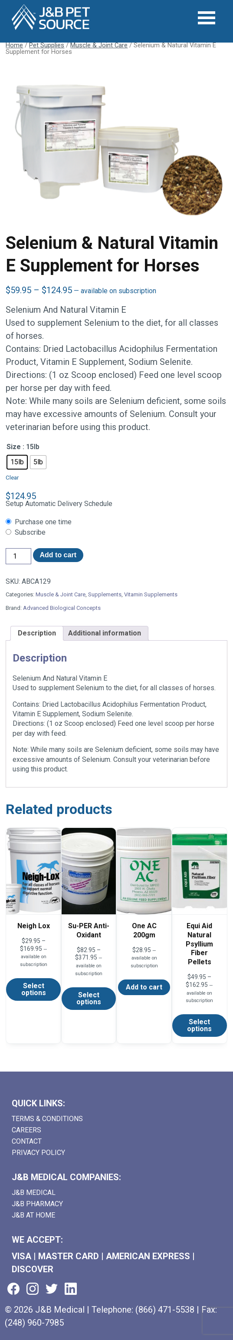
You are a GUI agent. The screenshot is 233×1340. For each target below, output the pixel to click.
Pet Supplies (46, 45)
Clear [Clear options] (12, 477)
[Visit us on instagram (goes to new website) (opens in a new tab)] (32, 1289)
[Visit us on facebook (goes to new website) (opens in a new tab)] (13, 1289)
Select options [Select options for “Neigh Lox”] (33, 989)
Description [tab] (37, 633)
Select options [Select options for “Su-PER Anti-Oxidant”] (88, 998)
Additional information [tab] (104, 633)
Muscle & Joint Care (99, 45)
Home (14, 45)
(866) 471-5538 (164, 1309)
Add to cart (58, 555)
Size (14, 447)
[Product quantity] (18, 556)
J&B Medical (34, 1192)
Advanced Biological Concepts (62, 608)
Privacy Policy (38, 1152)
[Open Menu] (206, 18)
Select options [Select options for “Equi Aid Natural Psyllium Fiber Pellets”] (199, 1025)
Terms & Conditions (47, 1119)
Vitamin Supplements (150, 594)
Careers (26, 1130)
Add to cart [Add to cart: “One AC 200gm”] (144, 987)
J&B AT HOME (33, 1215)
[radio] (17, 462)
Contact (27, 1141)
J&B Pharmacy (37, 1204)
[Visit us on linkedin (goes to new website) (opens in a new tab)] (70, 1289)
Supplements (104, 594)
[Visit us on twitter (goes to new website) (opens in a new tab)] (51, 1289)
